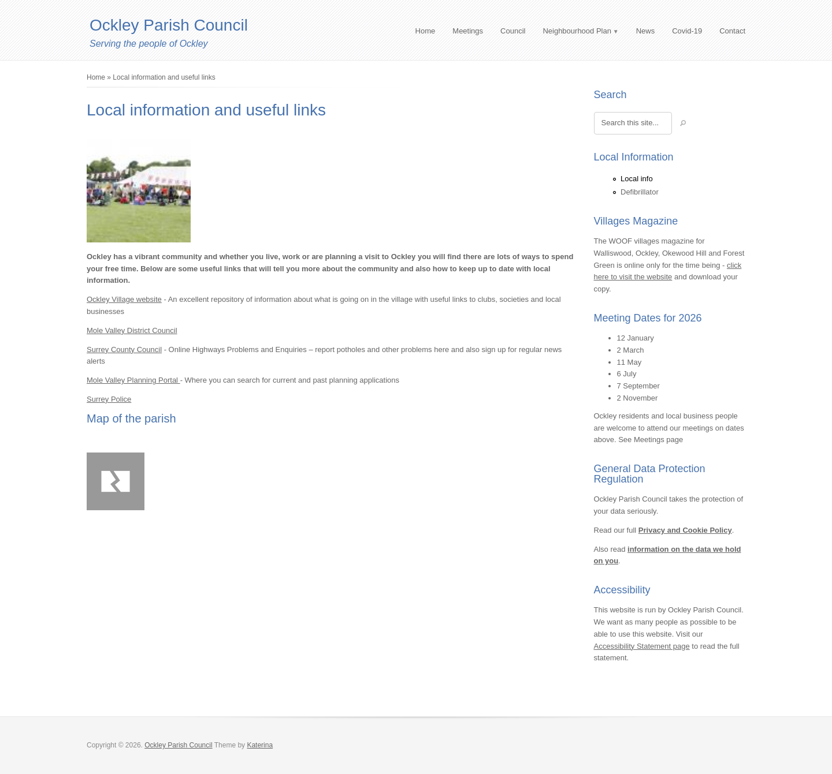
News (645, 31)
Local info (637, 178)
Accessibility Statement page (642, 646)
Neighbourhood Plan (577, 31)
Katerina (260, 745)
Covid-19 (687, 31)
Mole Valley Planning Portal (133, 380)
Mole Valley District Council (132, 330)
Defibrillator (640, 192)
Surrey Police (109, 399)
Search (610, 94)
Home (425, 31)
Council (512, 31)
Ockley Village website (124, 299)
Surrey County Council (124, 349)
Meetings (467, 31)
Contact (732, 31)
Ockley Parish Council (169, 25)
